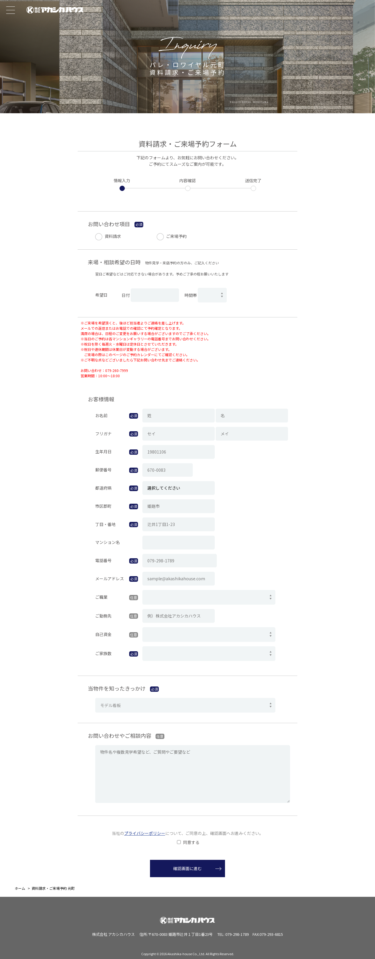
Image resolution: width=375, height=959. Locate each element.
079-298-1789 (237, 934)
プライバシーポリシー (144, 833)
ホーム (20, 888)
